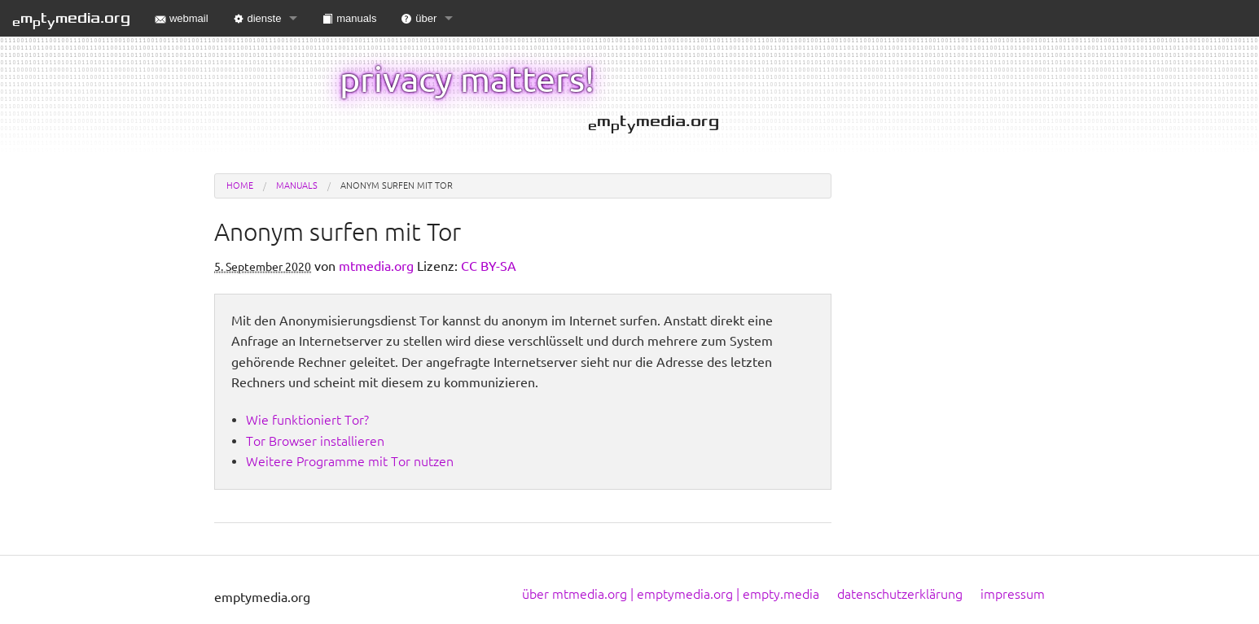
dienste (257, 18)
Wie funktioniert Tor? (307, 419)
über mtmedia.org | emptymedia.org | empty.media (670, 594)
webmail (181, 18)
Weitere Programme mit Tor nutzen (350, 461)
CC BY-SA (488, 266)
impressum (1012, 594)
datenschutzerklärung (900, 594)
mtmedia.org (71, 19)
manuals (349, 18)
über (418, 18)
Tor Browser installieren (315, 441)
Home (239, 185)
